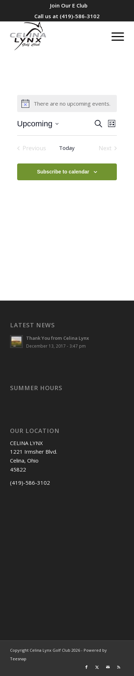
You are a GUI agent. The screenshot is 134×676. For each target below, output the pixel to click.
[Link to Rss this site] (118, 667)
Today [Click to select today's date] (67, 147)
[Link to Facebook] (86, 667)
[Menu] (114, 36)
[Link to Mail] (108, 667)
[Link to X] (97, 667)
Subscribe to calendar (63, 172)
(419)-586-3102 (80, 16)
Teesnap (18, 658)
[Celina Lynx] (55, 36)
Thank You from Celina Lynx (57, 338)
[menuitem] (68, 5)
